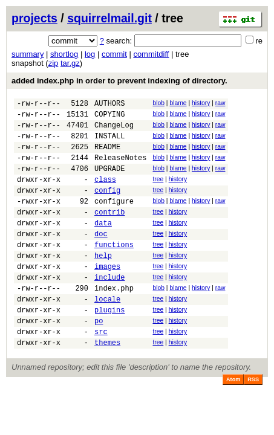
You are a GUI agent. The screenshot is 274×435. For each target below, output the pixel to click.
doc (101, 257)
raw (220, 103)
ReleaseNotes (120, 168)
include (109, 308)
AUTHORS (109, 105)
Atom (233, 421)
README (107, 155)
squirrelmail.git (109, 18)
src (101, 371)
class (105, 193)
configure (114, 219)
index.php (114, 320)
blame (177, 103)
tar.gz (70, 63)
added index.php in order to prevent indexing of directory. (119, 80)
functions (114, 270)
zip (53, 63)
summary (27, 54)
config (107, 206)
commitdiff (151, 54)
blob (158, 103)
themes (107, 384)
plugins (109, 346)
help (103, 282)
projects (34, 18)
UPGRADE (109, 181)
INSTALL (109, 143)
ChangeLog (114, 130)
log (90, 54)
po (98, 358)
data (103, 244)
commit (114, 54)
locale (107, 333)
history (201, 103)
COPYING (109, 117)
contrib (109, 232)
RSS (253, 421)
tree (157, 191)
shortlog (64, 54)
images (107, 295)
